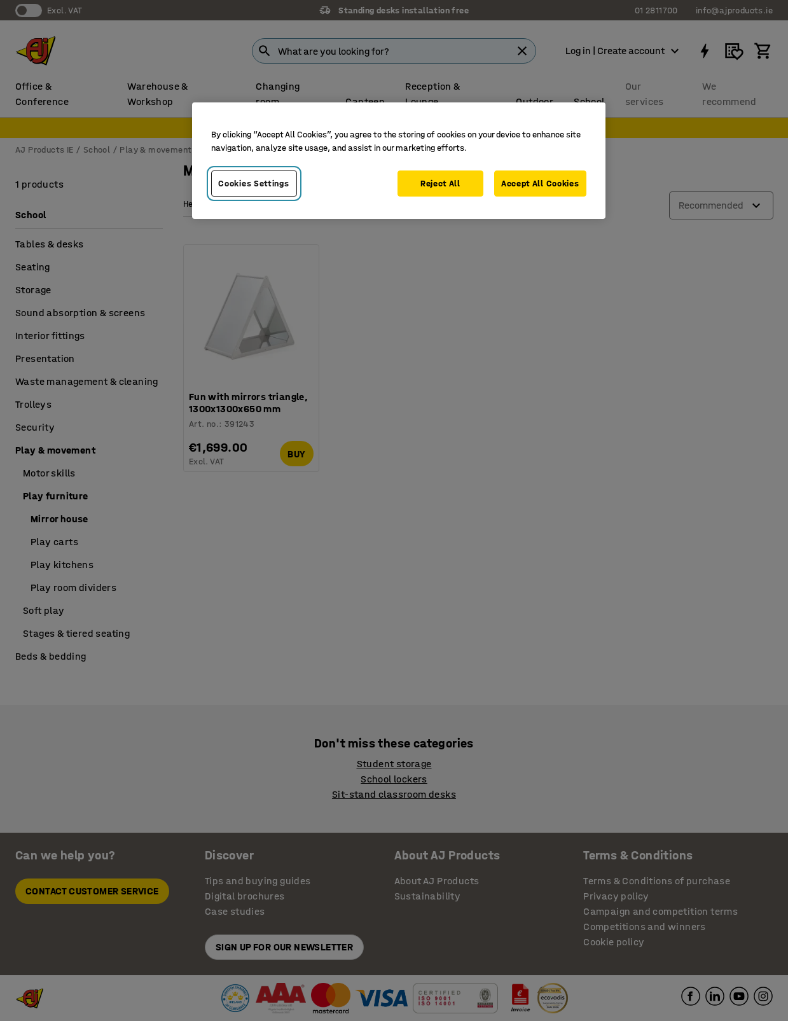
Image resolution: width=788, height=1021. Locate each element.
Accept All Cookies (540, 183)
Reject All (440, 183)
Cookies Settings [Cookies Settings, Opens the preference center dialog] (253, 183)
